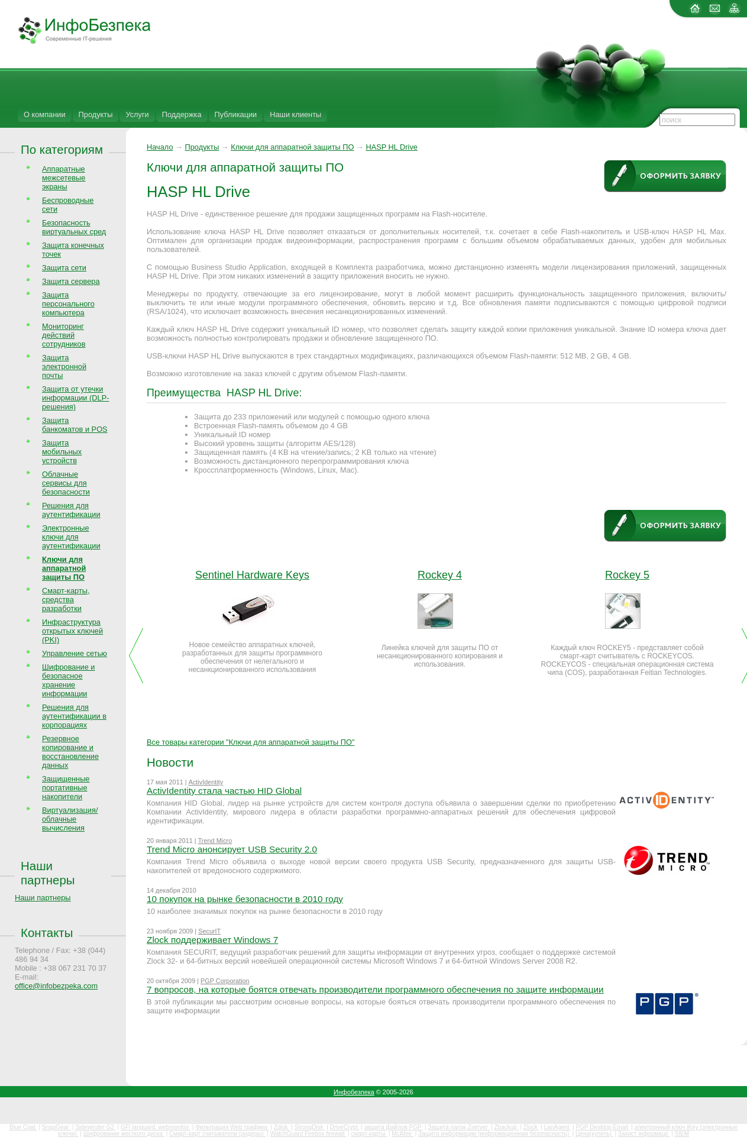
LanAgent (557, 1127)
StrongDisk (310, 1127)
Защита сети (64, 267)
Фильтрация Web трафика (232, 1127)
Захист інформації (644, 1133)
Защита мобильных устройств (62, 451)
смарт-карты (369, 1133)
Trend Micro (215, 840)
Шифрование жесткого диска (123, 1133)
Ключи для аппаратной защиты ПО (292, 147)
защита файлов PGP (393, 1127)
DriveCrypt (345, 1127)
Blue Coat (23, 1127)
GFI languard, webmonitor (155, 1127)
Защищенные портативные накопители (65, 787)
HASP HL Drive (391, 147)
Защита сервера (71, 281)
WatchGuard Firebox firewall (308, 1133)
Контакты (47, 932)
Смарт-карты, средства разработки (66, 599)
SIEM (682, 1133)
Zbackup (506, 1127)
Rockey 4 (440, 575)
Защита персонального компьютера (68, 303)
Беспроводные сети (67, 205)
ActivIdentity (206, 782)
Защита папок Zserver (458, 1127)
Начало (160, 147)
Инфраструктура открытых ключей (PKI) (72, 631)
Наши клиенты (295, 114)
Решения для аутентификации (71, 510)
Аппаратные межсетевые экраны (63, 177)
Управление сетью (74, 653)
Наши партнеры (48, 873)
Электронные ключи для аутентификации (71, 537)
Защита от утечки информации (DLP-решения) (75, 398)
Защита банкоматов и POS (75, 425)
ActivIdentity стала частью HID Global (224, 791)
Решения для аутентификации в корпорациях (74, 716)
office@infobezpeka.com (56, 985)
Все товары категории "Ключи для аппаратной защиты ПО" (250, 742)
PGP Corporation (225, 980)
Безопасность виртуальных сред (74, 227)
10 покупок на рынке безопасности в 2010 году (245, 899)
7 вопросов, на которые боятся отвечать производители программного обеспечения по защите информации (375, 989)
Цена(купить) (594, 1133)
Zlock (531, 1127)
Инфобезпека (354, 1092)
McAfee (402, 1133)
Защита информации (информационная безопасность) (494, 1133)
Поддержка (182, 114)
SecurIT (209, 931)
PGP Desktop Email (602, 1127)
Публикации (236, 114)
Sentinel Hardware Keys (252, 575)
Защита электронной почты (64, 366)
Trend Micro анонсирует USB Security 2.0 (232, 849)
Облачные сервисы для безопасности (66, 483)
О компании (45, 114)
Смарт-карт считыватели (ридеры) (217, 1133)
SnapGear (56, 1127)
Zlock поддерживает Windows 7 (212, 940)
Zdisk (282, 1127)
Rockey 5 (627, 575)
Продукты (96, 114)
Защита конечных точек (73, 250)
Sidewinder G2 (95, 1127)
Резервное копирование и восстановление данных (70, 752)
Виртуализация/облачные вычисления (70, 819)
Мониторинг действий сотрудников (64, 335)
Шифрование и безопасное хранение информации (68, 680)
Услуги (136, 114)
